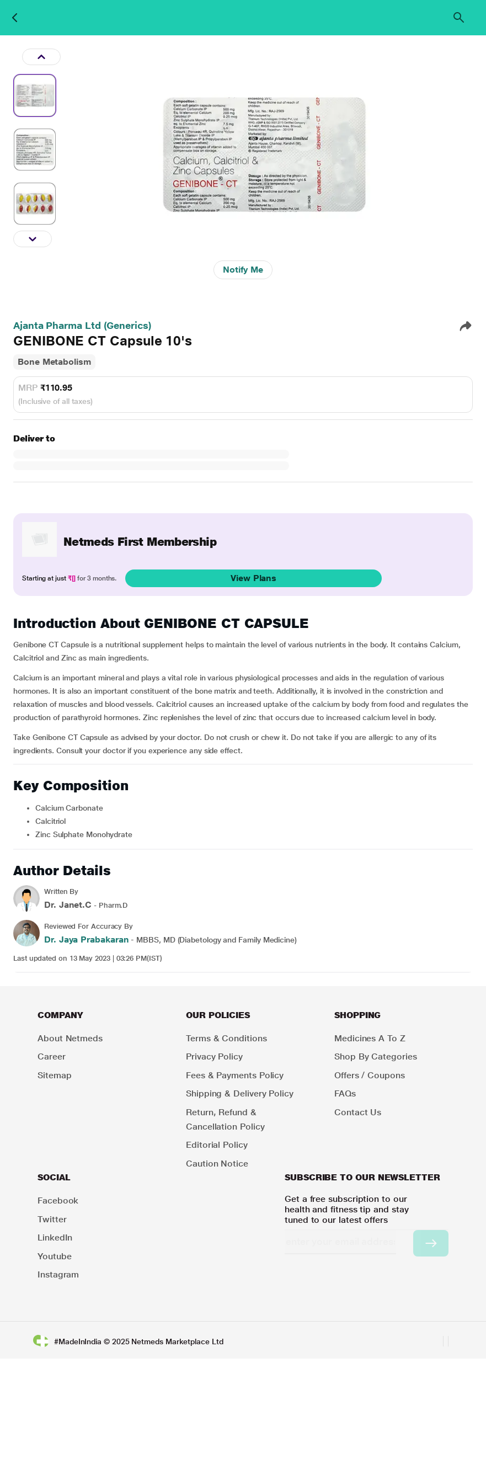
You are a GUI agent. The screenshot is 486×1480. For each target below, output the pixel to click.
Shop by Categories (375, 1056)
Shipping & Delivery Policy (239, 1093)
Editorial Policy (217, 1145)
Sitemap (54, 1075)
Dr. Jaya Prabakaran (86, 939)
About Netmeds (70, 1038)
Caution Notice (217, 1163)
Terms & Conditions (226, 1038)
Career (52, 1056)
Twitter (52, 1219)
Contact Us (357, 1112)
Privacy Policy (214, 1056)
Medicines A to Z (369, 1038)
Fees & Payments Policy (235, 1075)
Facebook (58, 1200)
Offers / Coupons (369, 1075)
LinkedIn (55, 1237)
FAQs (345, 1093)
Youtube (54, 1256)
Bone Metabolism (54, 361)
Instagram (58, 1274)
